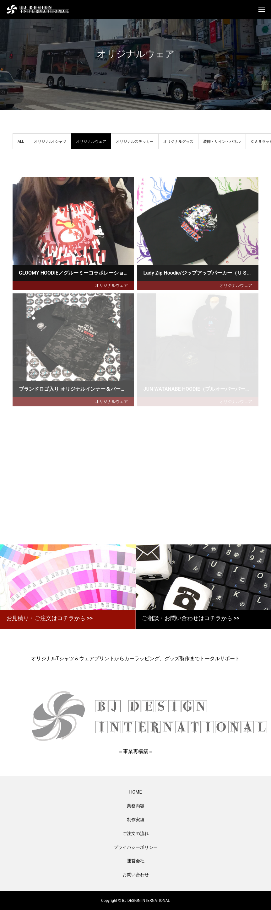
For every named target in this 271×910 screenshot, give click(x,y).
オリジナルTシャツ (50, 141)
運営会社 (135, 860)
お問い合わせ (135, 874)
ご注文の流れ (135, 833)
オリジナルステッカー (135, 141)
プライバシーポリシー (136, 847)
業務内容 (135, 805)
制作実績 (135, 819)
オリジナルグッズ (178, 141)
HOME (135, 792)
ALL (21, 141)
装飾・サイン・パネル (222, 141)
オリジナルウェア (111, 285)
